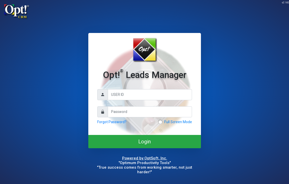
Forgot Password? (111, 122)
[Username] (150, 94)
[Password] (150, 111)
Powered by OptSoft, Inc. (144, 158)
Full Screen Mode (178, 122)
